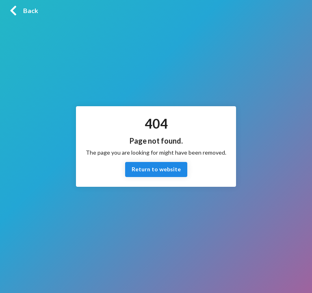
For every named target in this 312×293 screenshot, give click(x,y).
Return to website (156, 169)
